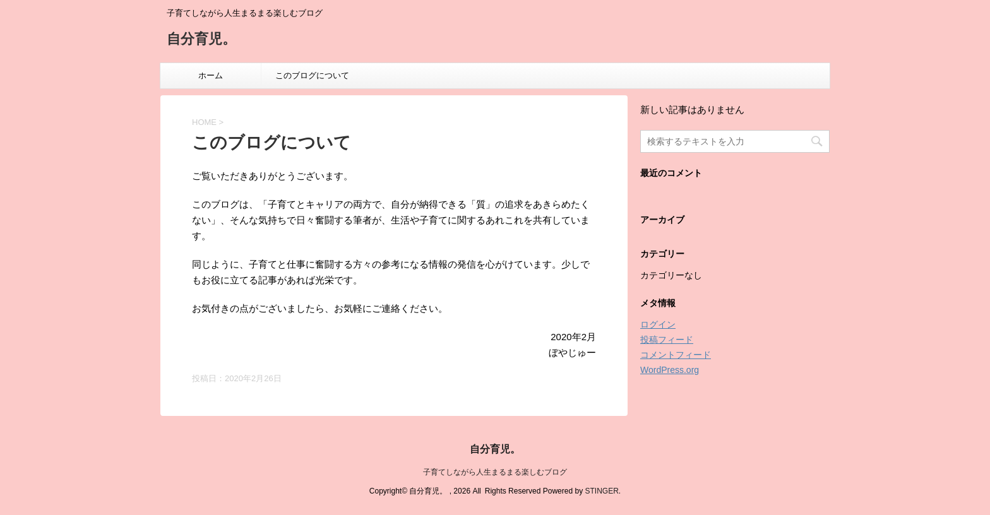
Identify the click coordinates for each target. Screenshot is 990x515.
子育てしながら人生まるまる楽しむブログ (495, 472)
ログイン (658, 324)
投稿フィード (666, 339)
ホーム (210, 75)
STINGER (601, 491)
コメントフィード (675, 355)
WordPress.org (669, 370)
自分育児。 (201, 40)
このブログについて (312, 75)
